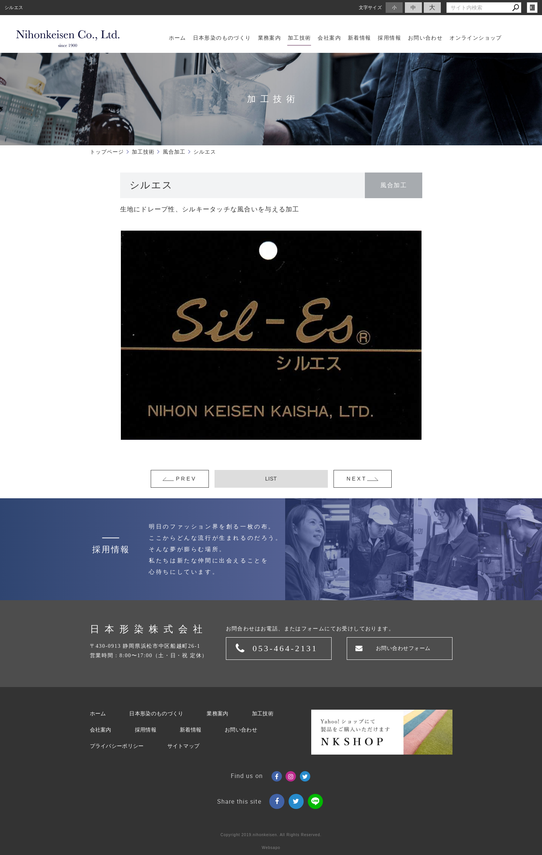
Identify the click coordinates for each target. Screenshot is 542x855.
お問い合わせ (241, 730)
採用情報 (145, 730)
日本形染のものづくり (156, 713)
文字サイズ (370, 7)
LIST (271, 479)
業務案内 (217, 713)
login (532, 7)
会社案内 (100, 730)
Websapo (271, 848)
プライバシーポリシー (117, 746)
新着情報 (190, 730)
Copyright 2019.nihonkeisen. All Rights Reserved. (271, 835)
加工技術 (262, 713)
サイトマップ (183, 746)
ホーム (98, 713)
